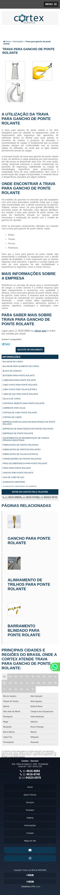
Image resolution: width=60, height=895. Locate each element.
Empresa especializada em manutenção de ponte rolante (29, 423)
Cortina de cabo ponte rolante (20, 413)
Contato (30, 833)
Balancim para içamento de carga (21, 366)
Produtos (30, 810)
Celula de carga (12, 399)
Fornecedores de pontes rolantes (22, 459)
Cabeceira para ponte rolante (19, 380)
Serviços (30, 802)
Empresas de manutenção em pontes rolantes (28, 429)
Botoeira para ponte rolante (19, 375)
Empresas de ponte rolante (18, 433)
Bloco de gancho (12, 371)
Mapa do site (30, 841)
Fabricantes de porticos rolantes (22, 449)
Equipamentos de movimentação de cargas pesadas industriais (26, 439)
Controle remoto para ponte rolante (24, 403)
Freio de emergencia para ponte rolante (25, 463)
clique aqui (40, 330)
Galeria (30, 818)
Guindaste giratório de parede (20, 487)
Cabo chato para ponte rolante (20, 385)
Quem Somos (30, 795)
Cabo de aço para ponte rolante (20, 394)
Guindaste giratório (14, 482)
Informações (11, 356)
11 (11, 497)
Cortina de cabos (12, 417)
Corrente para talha (14, 408)
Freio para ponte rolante (17, 468)
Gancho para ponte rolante (18, 473)
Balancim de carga (13, 362)
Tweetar (6, 344)
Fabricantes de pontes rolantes (20, 445)
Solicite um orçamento (30, 350)
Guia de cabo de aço (13, 477)
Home (30, 787)
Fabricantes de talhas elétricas (20, 454)
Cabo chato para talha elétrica (20, 389)
